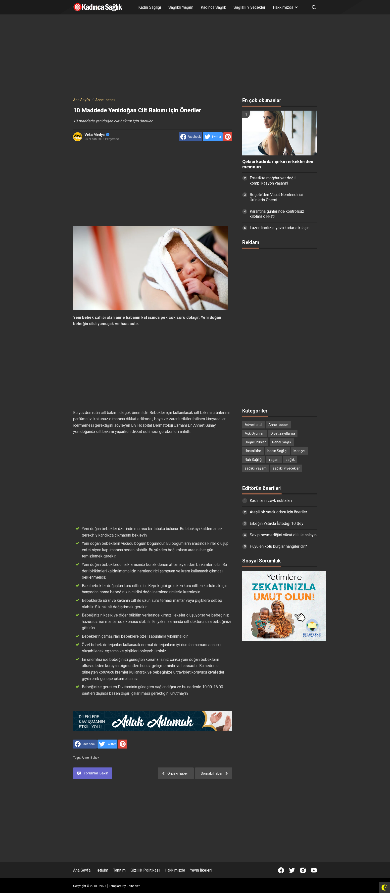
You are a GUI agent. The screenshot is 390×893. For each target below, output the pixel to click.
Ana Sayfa (82, 870)
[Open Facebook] (281, 870)
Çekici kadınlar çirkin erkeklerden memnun (277, 164)
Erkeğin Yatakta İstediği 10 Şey (276, 523)
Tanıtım (119, 870)
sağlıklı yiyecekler (286, 468)
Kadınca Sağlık (213, 7)
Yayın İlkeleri (201, 870)
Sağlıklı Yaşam (180, 7)
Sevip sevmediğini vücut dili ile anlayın (283, 535)
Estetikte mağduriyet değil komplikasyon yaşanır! (272, 181)
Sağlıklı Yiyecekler (249, 7)
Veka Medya (97, 135)
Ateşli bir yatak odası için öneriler (278, 512)
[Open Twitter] (292, 870)
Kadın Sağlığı (149, 7)
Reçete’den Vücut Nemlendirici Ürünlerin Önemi (276, 197)
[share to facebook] (190, 136)
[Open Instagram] (303, 870)
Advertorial (253, 425)
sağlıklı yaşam (256, 468)
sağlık (290, 460)
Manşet (299, 451)
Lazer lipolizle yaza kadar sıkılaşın (279, 227)
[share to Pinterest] (227, 136)
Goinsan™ (133, 886)
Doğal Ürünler (255, 442)
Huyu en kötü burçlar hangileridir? (278, 546)
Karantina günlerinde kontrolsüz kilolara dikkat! (277, 214)
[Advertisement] (195, 57)
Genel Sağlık (281, 442)
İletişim (102, 870)
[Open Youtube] (314, 870)
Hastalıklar (253, 451)
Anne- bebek (90, 757)
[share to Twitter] (213, 136)
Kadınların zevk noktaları (271, 500)
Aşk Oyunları (254, 433)
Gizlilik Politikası (145, 870)
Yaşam (274, 460)
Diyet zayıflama (283, 433)
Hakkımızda (175, 870)
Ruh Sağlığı (253, 460)
